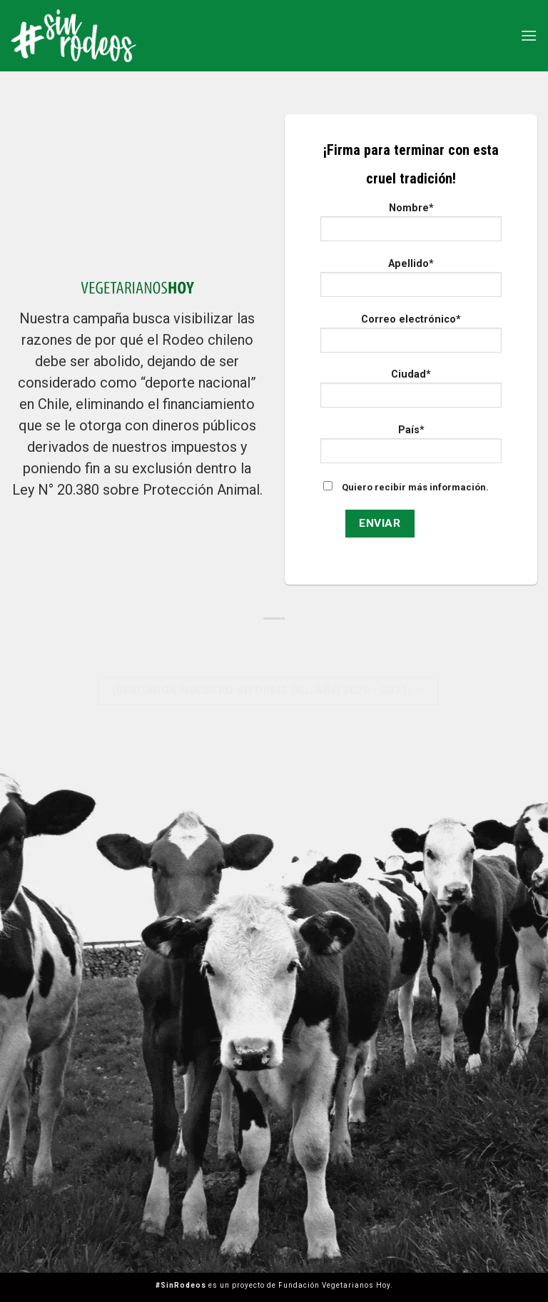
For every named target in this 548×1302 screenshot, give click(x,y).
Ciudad (411, 393)
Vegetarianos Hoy (356, 1285)
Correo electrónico (411, 338)
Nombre (411, 226)
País (411, 448)
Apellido (411, 282)
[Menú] (528, 35)
